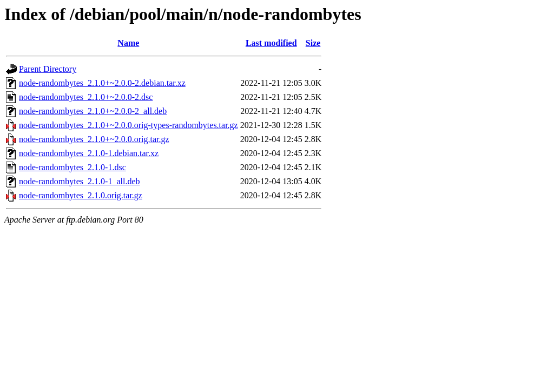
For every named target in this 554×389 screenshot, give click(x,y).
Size (313, 43)
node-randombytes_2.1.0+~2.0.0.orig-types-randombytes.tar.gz (128, 125)
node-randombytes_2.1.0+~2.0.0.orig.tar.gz (94, 139)
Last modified (271, 43)
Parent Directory (47, 68)
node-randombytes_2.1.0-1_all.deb (79, 181)
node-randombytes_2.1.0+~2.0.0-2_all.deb (93, 111)
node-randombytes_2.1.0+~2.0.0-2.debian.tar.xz (102, 83)
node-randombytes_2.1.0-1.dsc (72, 167)
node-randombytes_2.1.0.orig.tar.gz (80, 195)
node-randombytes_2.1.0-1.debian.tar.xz (89, 153)
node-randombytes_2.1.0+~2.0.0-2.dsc (86, 97)
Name (128, 43)
